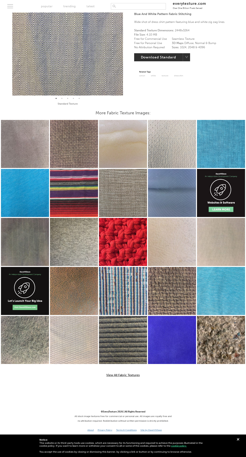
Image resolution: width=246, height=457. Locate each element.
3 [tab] (68, 98)
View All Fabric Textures (123, 375)
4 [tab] (73, 98)
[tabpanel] (67, 54)
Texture (165, 76)
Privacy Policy (105, 430)
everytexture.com (189, 5)
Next (126, 54)
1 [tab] (56, 98)
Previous (9, 54)
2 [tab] (62, 98)
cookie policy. (179, 445)
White (153, 76)
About (90, 430)
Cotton (142, 76)
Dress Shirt (178, 76)
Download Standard (158, 57)
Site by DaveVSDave (151, 430)
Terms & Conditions (126, 430)
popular (46, 6)
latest (90, 6)
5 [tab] (79, 98)
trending (69, 6)
